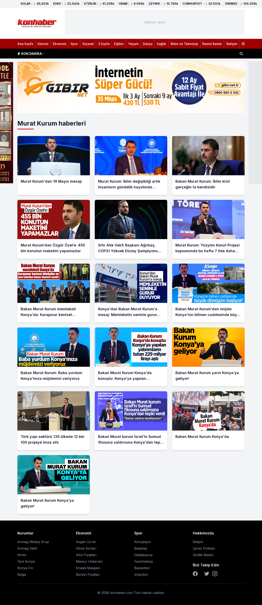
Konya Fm (25, 568)
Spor (74, 44)
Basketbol (142, 568)
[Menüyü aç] (243, 44)
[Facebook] (195, 573)
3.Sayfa (104, 44)
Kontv (21, 555)
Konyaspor (142, 542)
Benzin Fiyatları (88, 574)
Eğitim (119, 44)
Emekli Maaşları (88, 568)
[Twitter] (206, 573)
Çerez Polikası (204, 548)
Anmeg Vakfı (27, 548)
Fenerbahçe (143, 561)
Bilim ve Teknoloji (184, 44)
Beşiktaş (140, 548)
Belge (21, 574)
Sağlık (161, 44)
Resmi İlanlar (212, 44)
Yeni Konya (26, 561)
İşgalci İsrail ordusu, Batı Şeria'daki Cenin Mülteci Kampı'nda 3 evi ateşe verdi (111, 54)
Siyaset (88, 44)
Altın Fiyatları (86, 555)
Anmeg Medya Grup (33, 542)
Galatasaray (143, 555)
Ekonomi (59, 44)
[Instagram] (214, 573)
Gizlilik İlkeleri (203, 555)
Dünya (147, 44)
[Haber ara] (241, 53)
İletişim (231, 44)
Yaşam (133, 44)
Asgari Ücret (86, 542)
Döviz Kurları (86, 548)
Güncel (42, 44)
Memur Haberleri (89, 561)
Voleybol (141, 574)
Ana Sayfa (25, 44)
